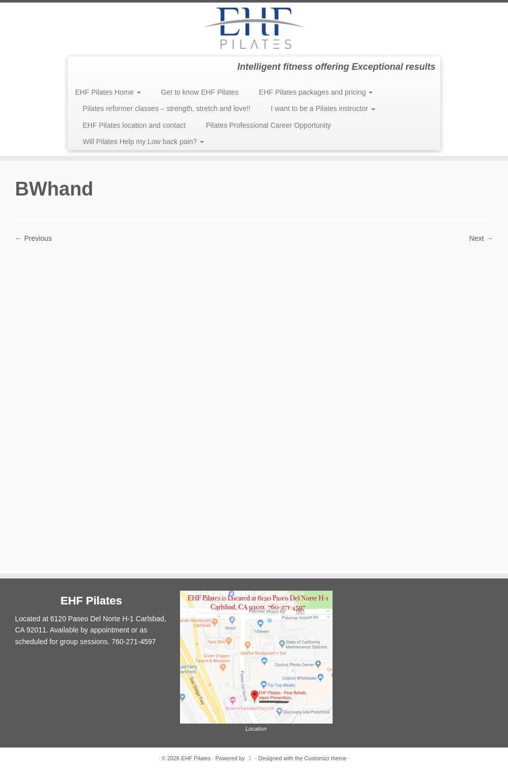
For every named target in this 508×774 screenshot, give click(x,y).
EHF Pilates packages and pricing (316, 92)
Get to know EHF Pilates (200, 92)
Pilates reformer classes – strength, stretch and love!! (167, 108)
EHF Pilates (196, 758)
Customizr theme (325, 758)
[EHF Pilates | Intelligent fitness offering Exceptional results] (254, 28)
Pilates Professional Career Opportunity (268, 125)
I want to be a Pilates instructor (323, 108)
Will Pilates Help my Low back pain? (143, 141)
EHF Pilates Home (108, 92)
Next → (481, 238)
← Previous (33, 238)
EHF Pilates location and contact (134, 125)
